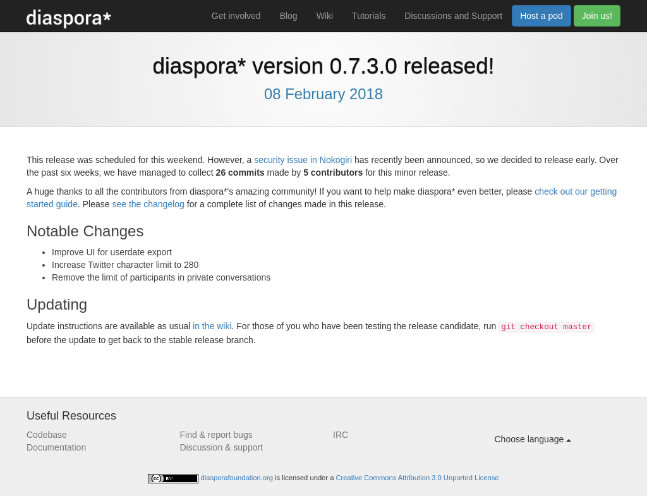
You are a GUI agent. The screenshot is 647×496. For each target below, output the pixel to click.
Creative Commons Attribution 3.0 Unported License (417, 477)
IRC (340, 435)
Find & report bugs (216, 435)
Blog (289, 16)
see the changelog (148, 204)
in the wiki (212, 326)
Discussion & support (221, 447)
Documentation (56, 447)
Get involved (236, 16)
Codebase (47, 435)
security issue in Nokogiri (303, 160)
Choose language (533, 439)
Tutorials (368, 16)
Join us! (597, 16)
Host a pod (541, 16)
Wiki (325, 16)
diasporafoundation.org (238, 477)
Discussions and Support (453, 16)
